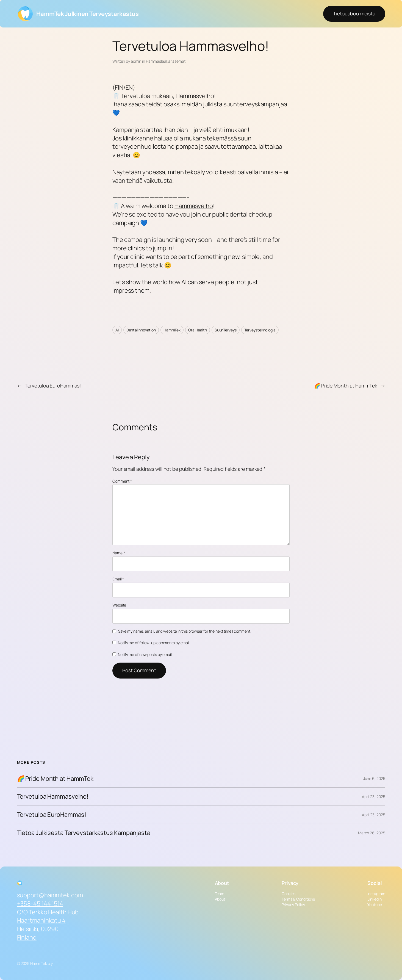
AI (117, 330)
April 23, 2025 (373, 796)
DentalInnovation (141, 330)
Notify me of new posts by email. (145, 654)
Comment (122, 481)
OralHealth (197, 330)
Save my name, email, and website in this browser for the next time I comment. (184, 631)
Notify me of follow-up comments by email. (154, 642)
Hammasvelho (195, 96)
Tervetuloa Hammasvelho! (53, 796)
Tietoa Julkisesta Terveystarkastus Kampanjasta (83, 832)
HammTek (172, 330)
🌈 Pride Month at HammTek (345, 385)
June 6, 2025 (374, 778)
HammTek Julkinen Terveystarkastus (87, 14)
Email (118, 579)
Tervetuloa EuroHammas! (53, 385)
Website (119, 605)
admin (136, 61)
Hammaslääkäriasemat (165, 61)
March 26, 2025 (371, 832)
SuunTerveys (226, 330)
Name (118, 552)
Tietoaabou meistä (354, 13)
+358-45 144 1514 (40, 903)
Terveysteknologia (260, 330)
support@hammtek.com (50, 895)
